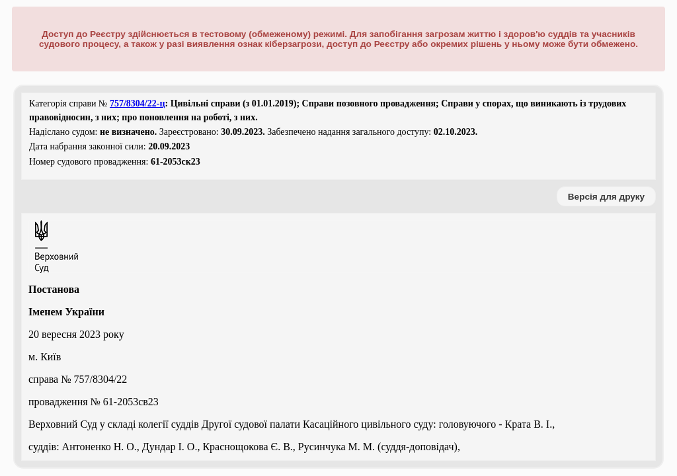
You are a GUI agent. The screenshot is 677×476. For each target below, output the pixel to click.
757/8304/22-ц (137, 103)
